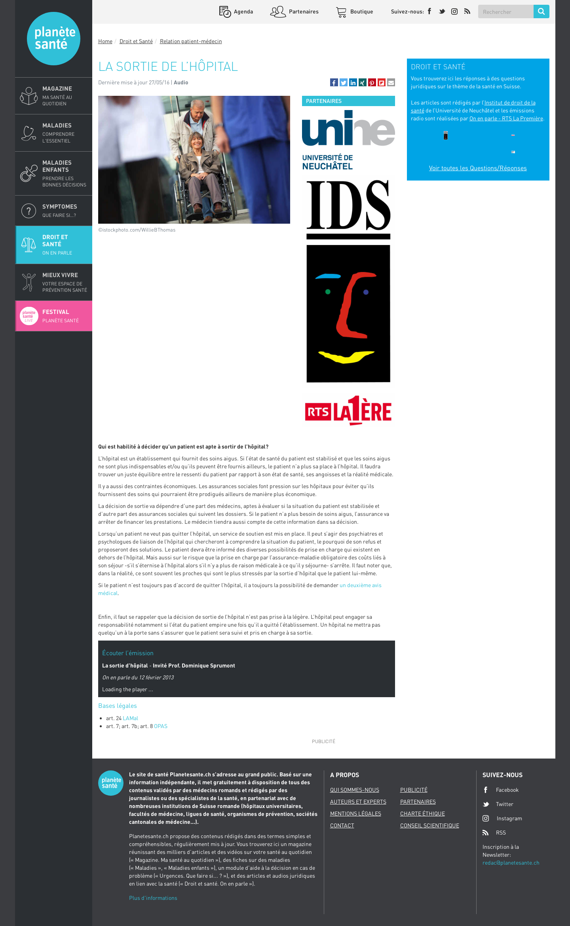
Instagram (502, 818)
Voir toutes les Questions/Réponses (478, 168)
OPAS (160, 726)
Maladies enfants (64, 173)
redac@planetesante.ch (511, 862)
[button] (334, 82)
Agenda (243, 11)
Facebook (501, 790)
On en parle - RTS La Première (506, 118)
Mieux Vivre (64, 282)
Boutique (361, 11)
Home (105, 41)
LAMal (130, 718)
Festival (64, 316)
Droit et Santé (64, 244)
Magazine (64, 96)
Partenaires (303, 11)
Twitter (498, 804)
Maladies (64, 133)
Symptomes (64, 211)
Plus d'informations (153, 897)
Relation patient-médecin (191, 41)
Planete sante (53, 38)
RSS (494, 833)
